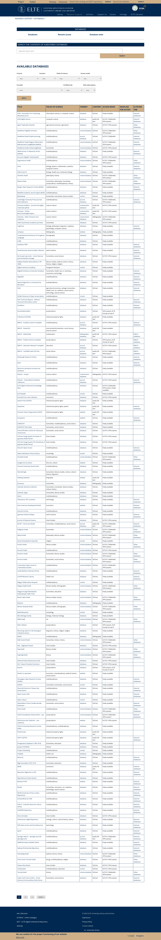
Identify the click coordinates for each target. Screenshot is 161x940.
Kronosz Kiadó (22, 554)
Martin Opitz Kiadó (23, 592)
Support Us (102, 14)
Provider (20, 80)
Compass (20, 227)
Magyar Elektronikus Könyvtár (27, 577)
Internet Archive (22, 506)
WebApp (52, 2)
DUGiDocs (20, 300)
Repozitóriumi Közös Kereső (26, 773)
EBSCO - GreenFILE (23, 323)
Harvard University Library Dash (28, 461)
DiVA (19, 283)
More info (20, 937)
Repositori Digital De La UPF (26, 767)
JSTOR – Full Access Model (26, 519)
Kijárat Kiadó (21, 530)
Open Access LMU (23, 689)
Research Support (74, 14)
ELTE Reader (21, 389)
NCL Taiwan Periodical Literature (28, 659)
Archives (89, 14)
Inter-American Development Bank (29, 500)
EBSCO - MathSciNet (24, 329)
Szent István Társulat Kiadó (26, 855)
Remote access (64, 34)
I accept (131, 936)
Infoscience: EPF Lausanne (26, 495)
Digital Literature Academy (26, 263)
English (33, 1)
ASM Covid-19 (22, 167)
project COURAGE (23, 742)
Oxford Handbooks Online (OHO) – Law (30, 710)
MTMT (19, 632)
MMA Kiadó (21, 614)
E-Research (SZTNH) (24, 312)
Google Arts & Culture (24, 458)
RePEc (19, 762)
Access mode (85, 68)
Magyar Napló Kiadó (24, 581)
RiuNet (19, 782)
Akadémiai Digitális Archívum (27, 126)
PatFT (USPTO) (22, 733)
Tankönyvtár (21, 864)
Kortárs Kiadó (22, 539)
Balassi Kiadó (21, 176)
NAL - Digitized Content (25, 641)
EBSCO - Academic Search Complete (29, 318)
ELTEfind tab (68, 80)
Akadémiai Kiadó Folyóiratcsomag (28, 131)
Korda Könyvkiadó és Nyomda (27, 536)
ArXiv (19, 161)
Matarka (20, 598)
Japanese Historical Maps (25, 510)
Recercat (20, 752)
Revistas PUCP (22, 776)
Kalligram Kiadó (22, 524)
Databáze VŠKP (22, 240)
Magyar (21, 1)
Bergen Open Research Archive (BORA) (30, 182)
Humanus (20, 478)
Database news (96, 34)
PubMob (20, 749)
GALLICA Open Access (24, 443)
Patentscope (21, 727)
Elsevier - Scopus (23, 369)
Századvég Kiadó (23, 849)
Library (60, 14)
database (83, 108)
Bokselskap (21, 191)
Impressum (86, 912)
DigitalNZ (20, 272)
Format (19, 68)
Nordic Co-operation (24, 668)
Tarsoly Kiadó (21, 867)
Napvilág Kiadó (22, 650)
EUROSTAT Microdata (24, 422)
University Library (93, 925)
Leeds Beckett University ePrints (28, 566)
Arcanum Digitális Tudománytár (28, 152)
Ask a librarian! (22, 908)
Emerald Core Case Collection (27, 392)
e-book (82, 191)
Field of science (62, 68)
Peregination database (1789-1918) (29, 738)
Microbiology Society (24, 611)
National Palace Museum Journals (28, 656)
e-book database (85, 126)
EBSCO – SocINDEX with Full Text (28, 346)
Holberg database (23, 473)
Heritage (123, 14)
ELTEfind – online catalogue (27, 912)
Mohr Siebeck (22, 620)
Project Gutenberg (23, 745)
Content (42, 68)
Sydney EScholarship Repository (28, 843)
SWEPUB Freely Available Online (28, 837)
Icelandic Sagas (22, 488)
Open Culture (21, 695)
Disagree (140, 936)
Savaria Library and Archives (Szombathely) (102, 931)
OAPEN (19, 680)
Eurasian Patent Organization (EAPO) (29, 407)
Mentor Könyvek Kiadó (25, 602)
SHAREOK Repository (24, 805)
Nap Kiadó (20, 644)
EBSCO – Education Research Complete (30, 341)
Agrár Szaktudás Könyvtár (26, 120)
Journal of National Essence (26, 515)
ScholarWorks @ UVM (24, 794)
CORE (19, 236)
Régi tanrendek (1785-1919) (26, 758)
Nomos (19, 663)
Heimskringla (21, 467)
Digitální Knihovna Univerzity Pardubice (30, 266)
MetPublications (22, 607)
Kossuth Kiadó (22, 545)
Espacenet (20, 401)
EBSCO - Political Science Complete (29, 335)
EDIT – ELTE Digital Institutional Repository (32, 917)
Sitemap (20, 921)
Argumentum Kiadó (24, 156)
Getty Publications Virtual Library (28, 449)
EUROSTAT (21, 419)
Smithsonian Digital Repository (27, 814)
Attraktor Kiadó (22, 171)
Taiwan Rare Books (23, 860)
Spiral (19, 826)
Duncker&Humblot (23, 306)
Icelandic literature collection (27, 482)
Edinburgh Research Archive (26, 352)
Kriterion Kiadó (22, 549)
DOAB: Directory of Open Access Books (30, 291)
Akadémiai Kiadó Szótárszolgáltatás (29, 143)
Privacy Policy (87, 917)
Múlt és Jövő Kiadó (23, 635)
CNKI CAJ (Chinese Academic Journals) (30, 218)
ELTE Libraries (137, 14)
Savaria (113, 14)
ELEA (19, 358)
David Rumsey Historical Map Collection (30, 245)
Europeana (21, 413)
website (82, 227)
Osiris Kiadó (21, 704)
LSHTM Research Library (25, 572)
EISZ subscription (89, 80)
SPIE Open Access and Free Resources (30, 820)
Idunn (19, 491)
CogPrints (20, 221)
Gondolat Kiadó (22, 452)
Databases (63, 2)
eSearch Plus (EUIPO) (24, 396)
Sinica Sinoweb (22, 811)
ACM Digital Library (23, 114)
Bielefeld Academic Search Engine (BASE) (31, 188)
